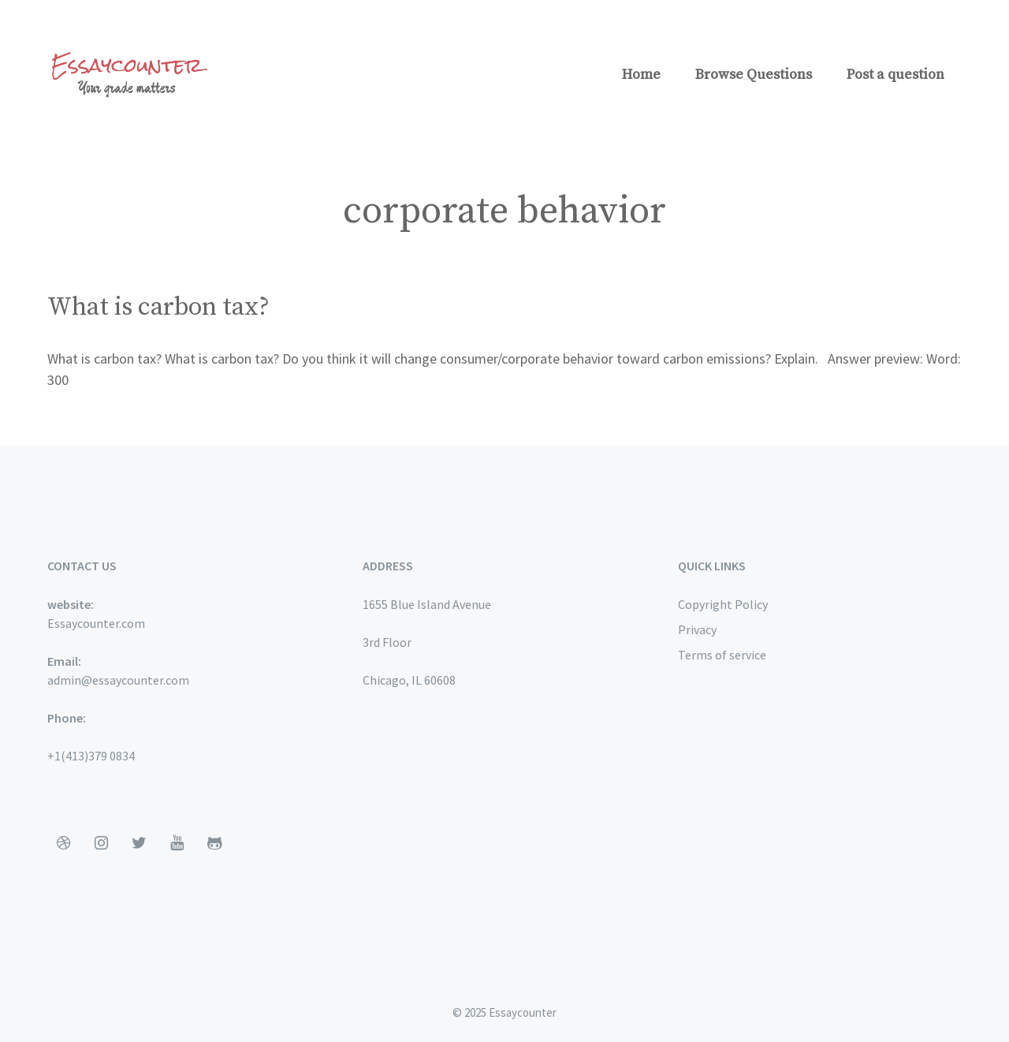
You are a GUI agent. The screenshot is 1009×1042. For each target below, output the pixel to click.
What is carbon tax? (158, 307)
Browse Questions (753, 74)
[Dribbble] (63, 843)
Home (641, 74)
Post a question (895, 74)
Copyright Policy (723, 604)
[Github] (214, 843)
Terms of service (722, 655)
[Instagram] (101, 843)
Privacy (697, 629)
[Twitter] (139, 843)
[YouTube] (176, 843)
